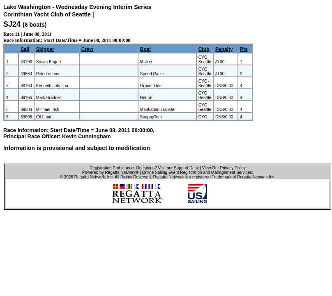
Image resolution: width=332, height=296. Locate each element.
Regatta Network (89, 177)
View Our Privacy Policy (224, 168)
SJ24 (12, 24)
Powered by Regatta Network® (110, 172)
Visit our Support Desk (178, 168)
